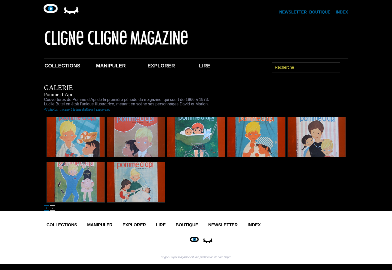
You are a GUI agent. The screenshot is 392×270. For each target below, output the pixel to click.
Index (342, 12)
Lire (204, 65)
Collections (62, 65)
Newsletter (293, 12)
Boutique (319, 12)
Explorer (161, 65)
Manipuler (111, 65)
